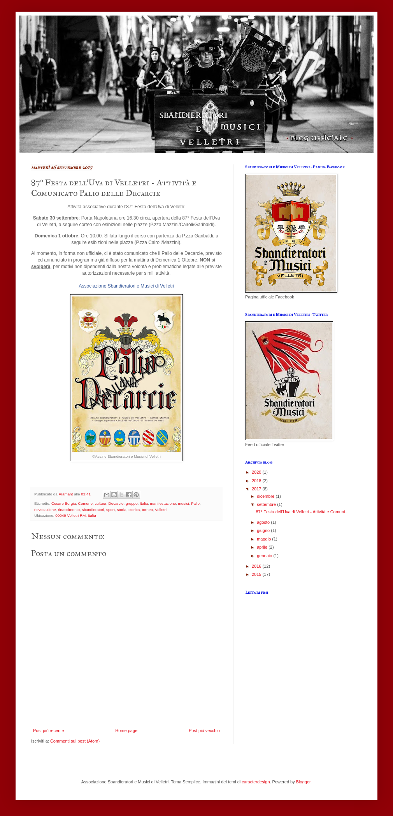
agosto (264, 522)
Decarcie (116, 503)
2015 (257, 574)
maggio (264, 539)
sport (110, 509)
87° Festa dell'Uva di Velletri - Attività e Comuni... (302, 511)
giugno (264, 530)
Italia (144, 503)
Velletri (161, 509)
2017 (257, 488)
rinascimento (69, 509)
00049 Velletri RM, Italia (75, 515)
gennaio (265, 555)
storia (121, 509)
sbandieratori (93, 509)
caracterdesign (256, 781)
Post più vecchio (204, 730)
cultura (100, 503)
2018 (257, 480)
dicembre (266, 496)
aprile (262, 547)
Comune (85, 503)
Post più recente (48, 730)
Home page (126, 730)
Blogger (303, 781)
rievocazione (45, 509)
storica (134, 509)
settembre (267, 504)
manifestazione (163, 503)
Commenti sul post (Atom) (75, 741)
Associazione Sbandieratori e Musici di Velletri (126, 286)
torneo (147, 509)
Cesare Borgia (63, 503)
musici (183, 503)
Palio (195, 503)
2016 (257, 566)
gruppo (132, 503)
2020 (257, 472)
